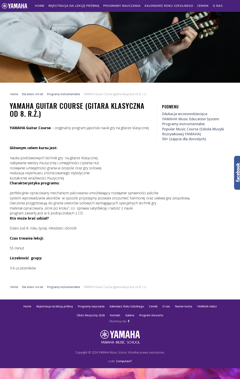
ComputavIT (124, 361)
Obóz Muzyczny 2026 (91, 315)
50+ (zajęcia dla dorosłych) (184, 138)
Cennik (203, 6)
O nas (218, 6)
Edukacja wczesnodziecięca (184, 113)
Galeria (129, 315)
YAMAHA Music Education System (190, 119)
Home (40, 6)
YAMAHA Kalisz (207, 306)
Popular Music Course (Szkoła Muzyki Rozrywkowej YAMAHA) (193, 131)
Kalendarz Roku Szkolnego (169, 6)
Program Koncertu (151, 315)
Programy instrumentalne (183, 123)
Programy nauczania (122, 6)
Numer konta (183, 306)
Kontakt (115, 315)
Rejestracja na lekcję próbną (73, 6)
